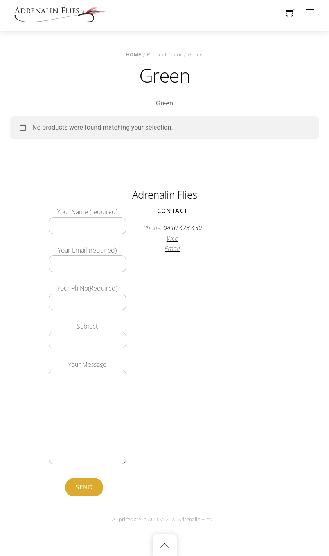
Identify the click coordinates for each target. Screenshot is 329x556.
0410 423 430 (183, 228)
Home (134, 55)
